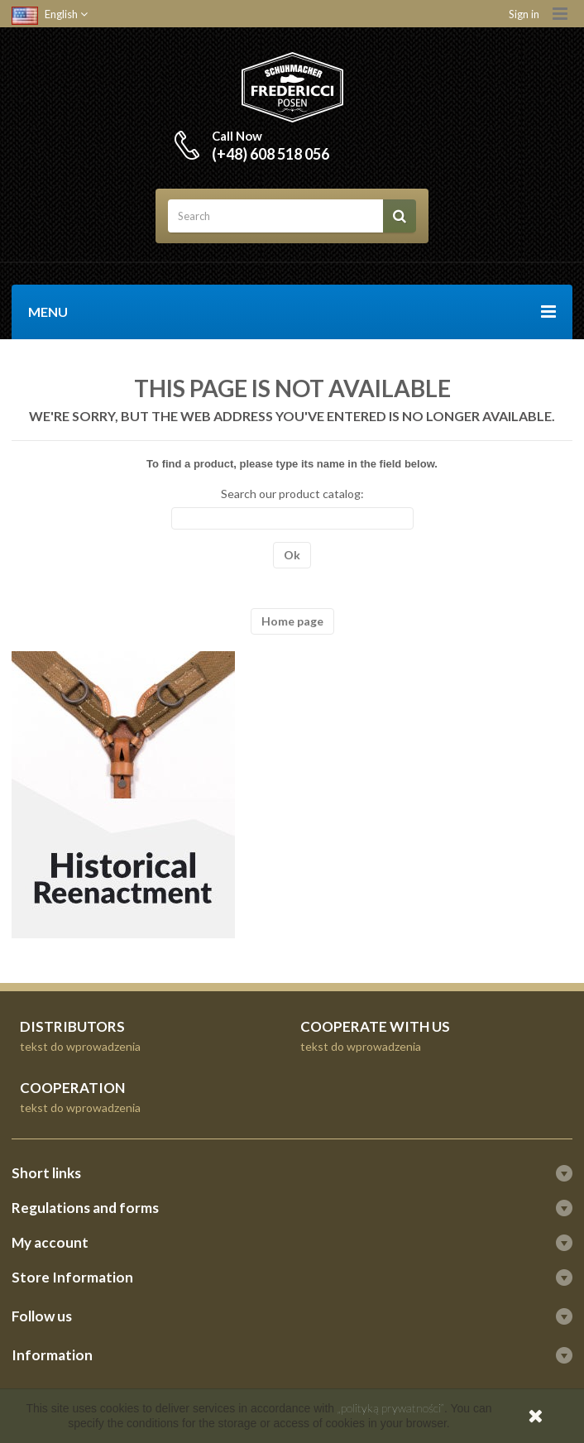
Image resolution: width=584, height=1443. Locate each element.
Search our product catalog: (292, 494)
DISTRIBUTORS (72, 1026)
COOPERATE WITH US (375, 1026)
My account (50, 1242)
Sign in (524, 14)
